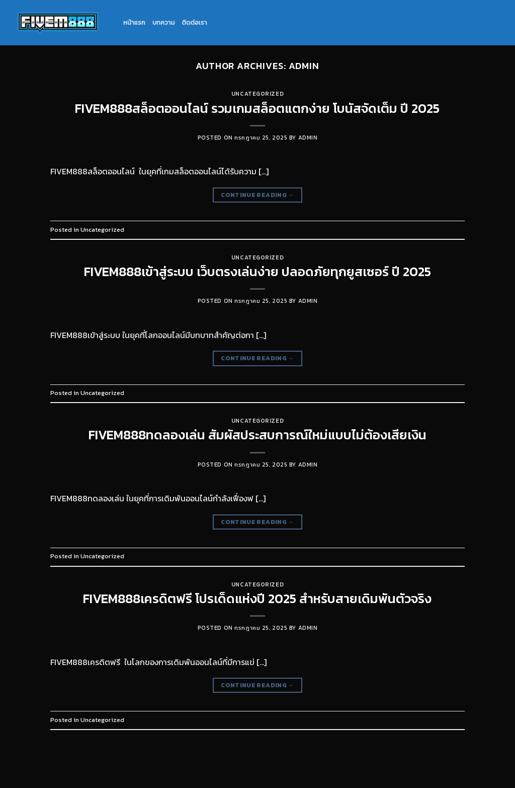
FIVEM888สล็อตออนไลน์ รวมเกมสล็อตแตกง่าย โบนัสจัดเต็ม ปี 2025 (257, 108)
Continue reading (257, 195)
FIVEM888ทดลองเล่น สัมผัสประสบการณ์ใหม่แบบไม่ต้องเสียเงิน (257, 434)
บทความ (163, 22)
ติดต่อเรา (194, 22)
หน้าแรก (134, 22)
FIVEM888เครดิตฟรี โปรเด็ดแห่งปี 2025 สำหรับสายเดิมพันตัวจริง (257, 598)
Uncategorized (257, 94)
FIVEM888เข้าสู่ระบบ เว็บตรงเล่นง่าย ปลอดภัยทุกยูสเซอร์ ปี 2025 (257, 271)
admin (304, 66)
